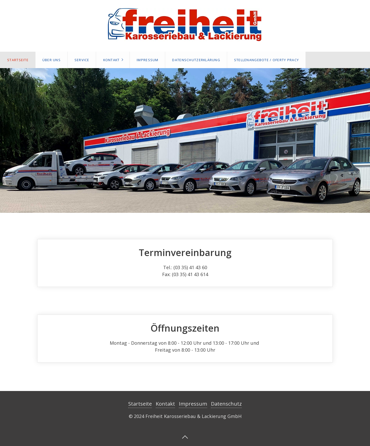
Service (82, 60)
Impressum (148, 60)
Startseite (18, 60)
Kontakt (111, 60)
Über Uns (51, 60)
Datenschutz (226, 403)
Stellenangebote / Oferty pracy (266, 60)
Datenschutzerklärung (196, 60)
